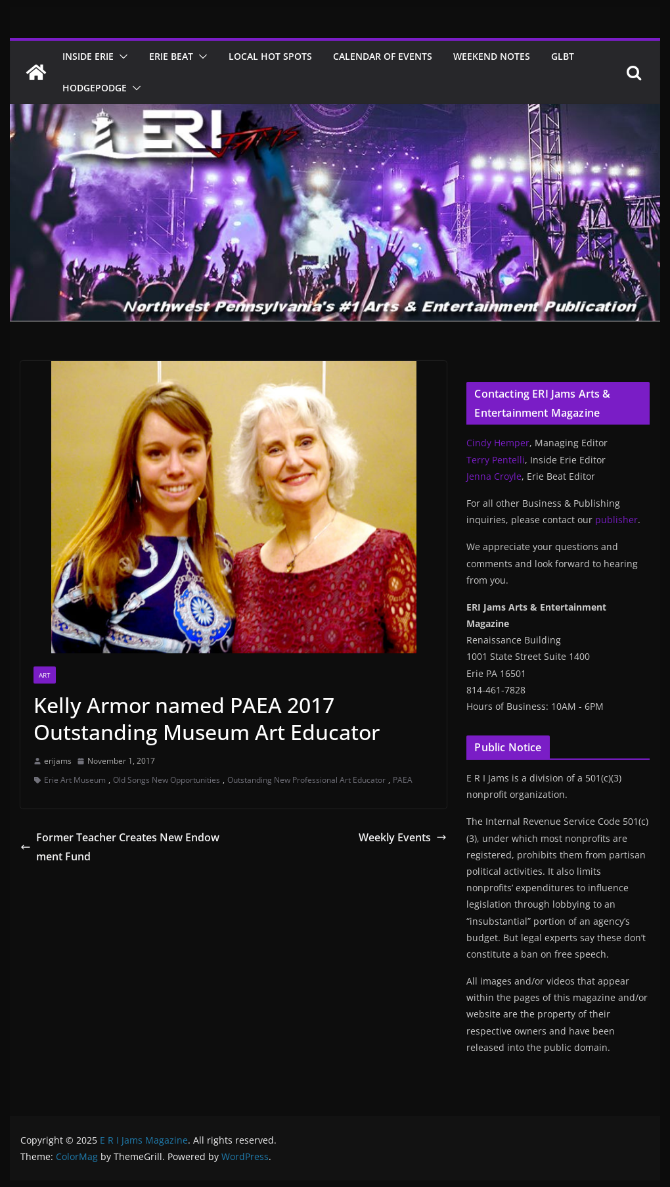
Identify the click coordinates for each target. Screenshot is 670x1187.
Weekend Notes (491, 56)
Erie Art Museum (75, 779)
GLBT (562, 56)
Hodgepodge (94, 87)
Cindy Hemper (497, 442)
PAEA (403, 779)
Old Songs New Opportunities (166, 779)
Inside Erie (88, 56)
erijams (58, 760)
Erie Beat (171, 56)
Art (45, 675)
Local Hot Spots (270, 56)
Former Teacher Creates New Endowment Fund (119, 847)
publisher (616, 519)
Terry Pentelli (495, 460)
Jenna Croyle (494, 476)
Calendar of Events (382, 56)
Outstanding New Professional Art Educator (306, 779)
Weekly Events (403, 837)
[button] (121, 56)
